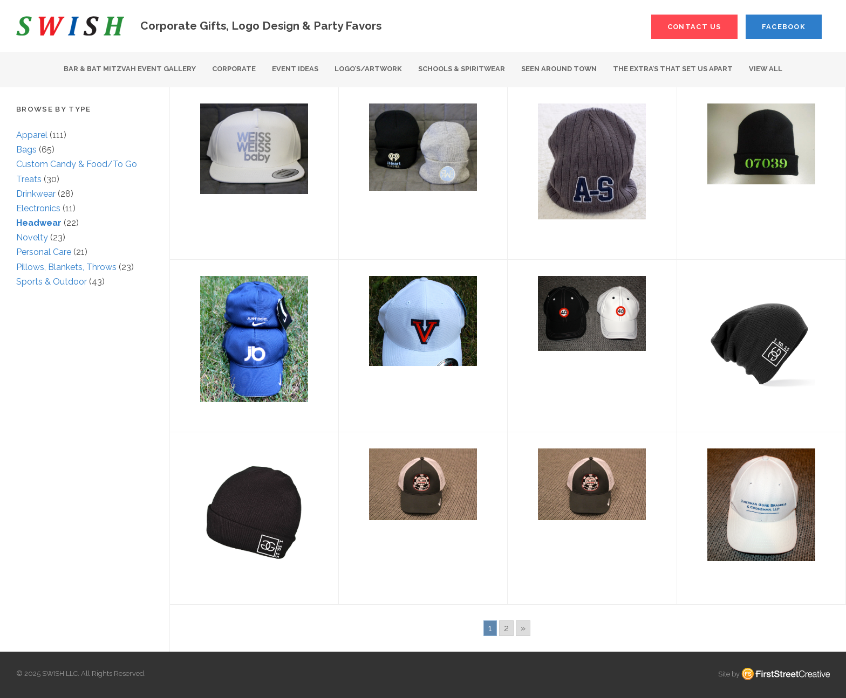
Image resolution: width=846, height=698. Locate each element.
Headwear (39, 223)
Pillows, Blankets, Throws (66, 267)
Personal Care (43, 252)
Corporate (234, 69)
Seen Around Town (559, 69)
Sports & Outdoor (51, 282)
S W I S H (70, 26)
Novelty (32, 237)
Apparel (31, 135)
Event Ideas (295, 69)
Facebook (784, 27)
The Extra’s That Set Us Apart (673, 69)
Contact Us (694, 27)
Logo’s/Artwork (368, 69)
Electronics (38, 208)
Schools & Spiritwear (461, 69)
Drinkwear (36, 194)
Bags (26, 149)
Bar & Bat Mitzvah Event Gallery (130, 69)
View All (765, 69)
